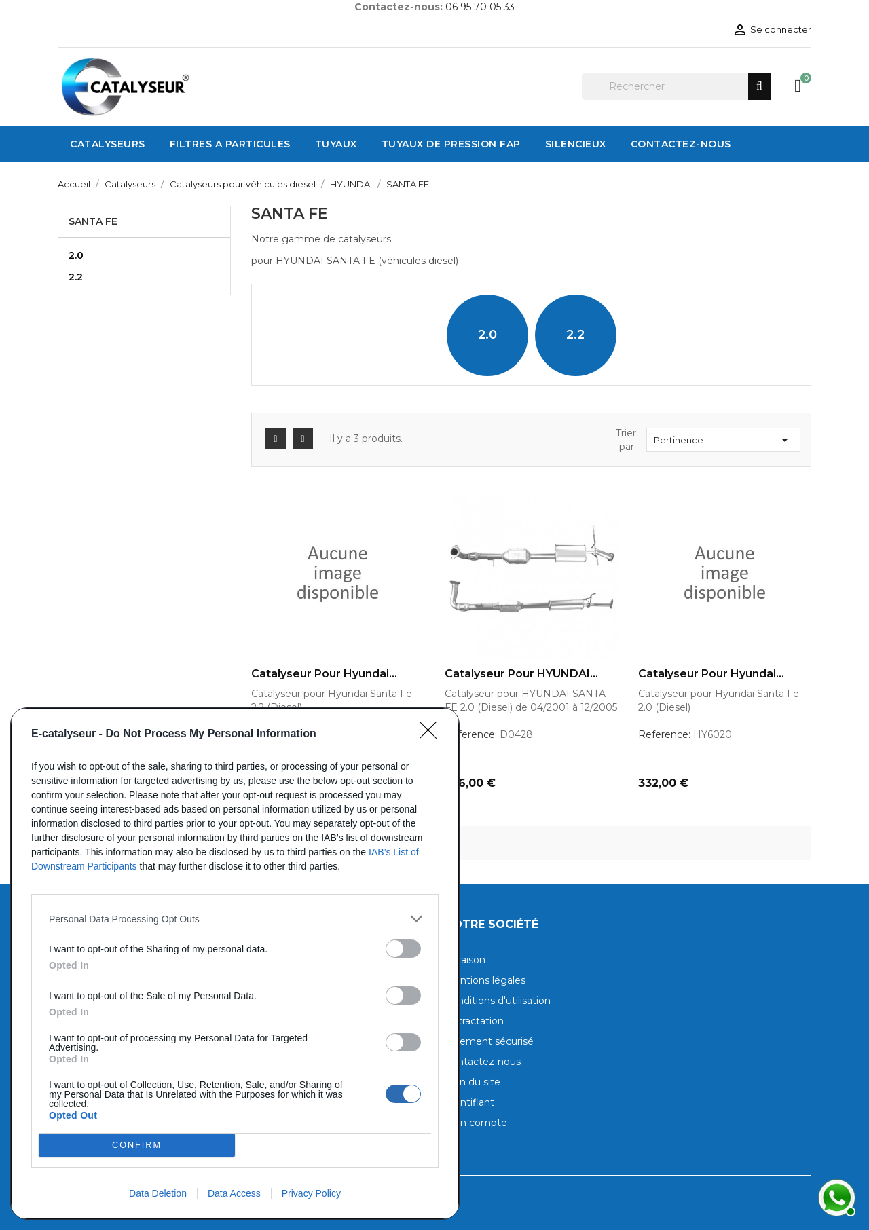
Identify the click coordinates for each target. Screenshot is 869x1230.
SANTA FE (93, 221)
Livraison (465, 960)
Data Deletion (158, 1193)
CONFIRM (136, 1145)
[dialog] (235, 963)
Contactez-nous (483, 1062)
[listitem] (235, 919)
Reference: (471, 734)
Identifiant (469, 1102)
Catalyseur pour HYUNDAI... (521, 674)
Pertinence (723, 440)
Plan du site (472, 1082)
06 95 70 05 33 (480, 7)
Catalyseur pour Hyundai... (324, 674)
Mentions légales (485, 980)
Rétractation (474, 1021)
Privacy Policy (311, 1193)
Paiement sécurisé (489, 1041)
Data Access (234, 1193)
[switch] (403, 948)
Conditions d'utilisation (498, 1000)
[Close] (432, 734)
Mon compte (476, 1123)
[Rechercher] (676, 86)
